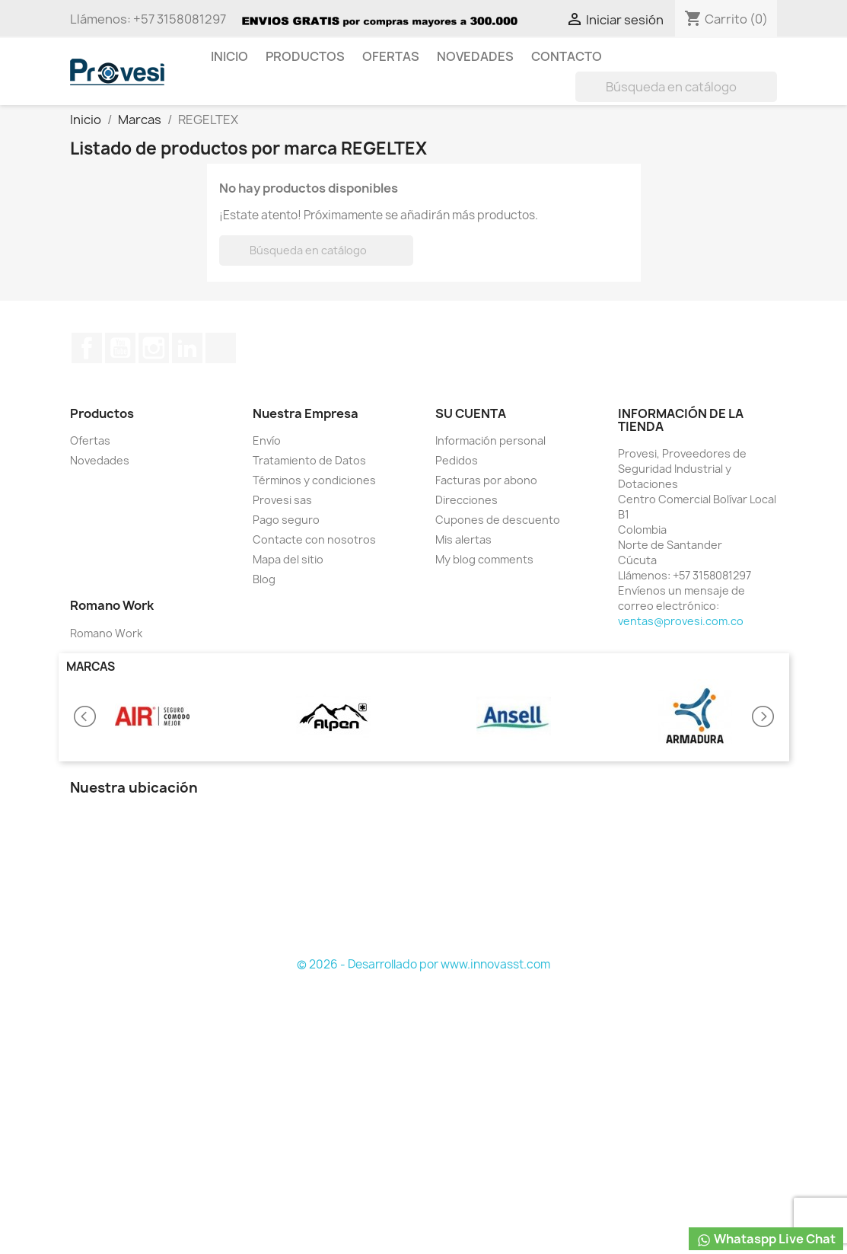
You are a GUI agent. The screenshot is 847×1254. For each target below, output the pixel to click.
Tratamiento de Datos (309, 460)
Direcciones (466, 500)
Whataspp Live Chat (766, 1239)
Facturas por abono (486, 480)
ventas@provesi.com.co (681, 621)
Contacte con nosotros (314, 539)
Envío (267, 440)
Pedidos (456, 460)
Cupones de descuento (497, 519)
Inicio (229, 56)
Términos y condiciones (314, 480)
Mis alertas (463, 539)
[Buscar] (676, 87)
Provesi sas (282, 500)
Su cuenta (470, 413)
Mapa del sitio (288, 559)
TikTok (220, 348)
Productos (305, 56)
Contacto (566, 56)
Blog (264, 579)
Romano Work (106, 633)
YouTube (120, 348)
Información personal (490, 440)
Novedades (475, 56)
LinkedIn (187, 348)
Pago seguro (286, 519)
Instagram (154, 348)
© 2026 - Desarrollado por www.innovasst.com (423, 964)
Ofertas (390, 56)
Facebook (87, 348)
